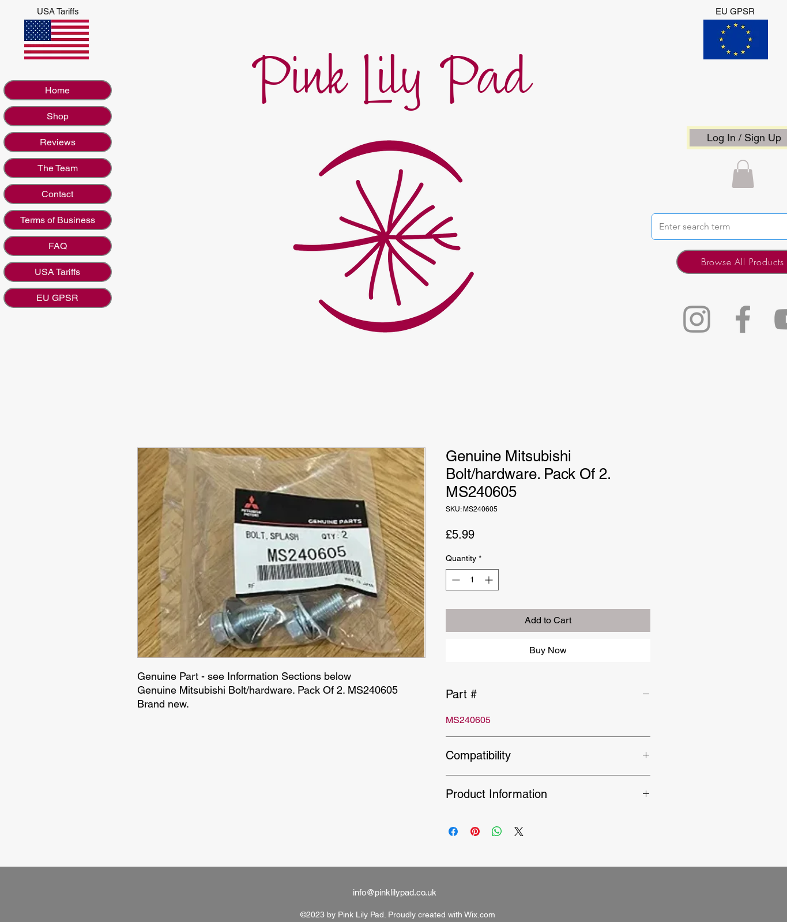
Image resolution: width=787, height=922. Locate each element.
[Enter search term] (718, 226)
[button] (743, 174)
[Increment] (490, 580)
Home (57, 90)
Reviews (58, 142)
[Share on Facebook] (453, 831)
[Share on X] (519, 831)
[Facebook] (743, 319)
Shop (58, 116)
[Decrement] (454, 580)
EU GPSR (57, 297)
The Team (57, 168)
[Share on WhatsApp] (497, 831)
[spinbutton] (472, 580)
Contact (57, 194)
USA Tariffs (57, 271)
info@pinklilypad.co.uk (394, 892)
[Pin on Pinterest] (475, 831)
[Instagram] (697, 319)
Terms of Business (57, 219)
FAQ (57, 245)
